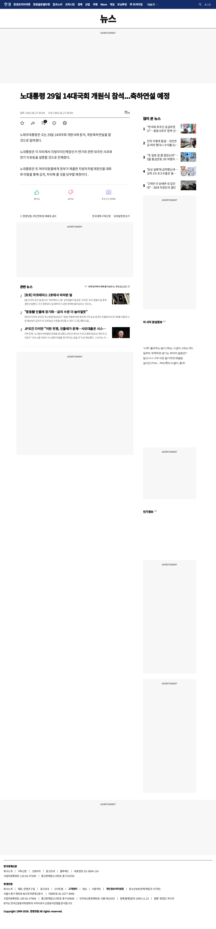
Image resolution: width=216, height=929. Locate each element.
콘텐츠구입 (29, 889)
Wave (103, 4)
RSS (85, 889)
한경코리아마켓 (21, 4)
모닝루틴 (122, 4)
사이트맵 (58, 889)
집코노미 (57, 4)
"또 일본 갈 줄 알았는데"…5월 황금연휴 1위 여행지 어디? (162, 159)
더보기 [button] (151, 4)
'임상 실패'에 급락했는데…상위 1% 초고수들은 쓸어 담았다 (162, 173)
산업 (87, 4)
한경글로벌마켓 (41, 4)
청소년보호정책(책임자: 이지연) (144, 889)
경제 (80, 4)
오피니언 (70, 4)
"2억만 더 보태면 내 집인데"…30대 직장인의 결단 (161, 185)
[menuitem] (22, 123)
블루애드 (64, 871)
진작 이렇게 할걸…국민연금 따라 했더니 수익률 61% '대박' (162, 145)
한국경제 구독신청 (101, 216)
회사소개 (8, 871)
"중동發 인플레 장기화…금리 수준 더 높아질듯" (55, 311)
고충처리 (36, 871)
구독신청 (22, 871)
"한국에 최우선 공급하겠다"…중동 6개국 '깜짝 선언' (161, 131)
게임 (112, 4)
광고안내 (50, 871)
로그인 (207, 4)
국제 (95, 4)
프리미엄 (137, 4)
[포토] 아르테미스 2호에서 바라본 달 (48, 295)
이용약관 (96, 889)
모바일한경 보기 (122, 216)
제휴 (20, 889)
